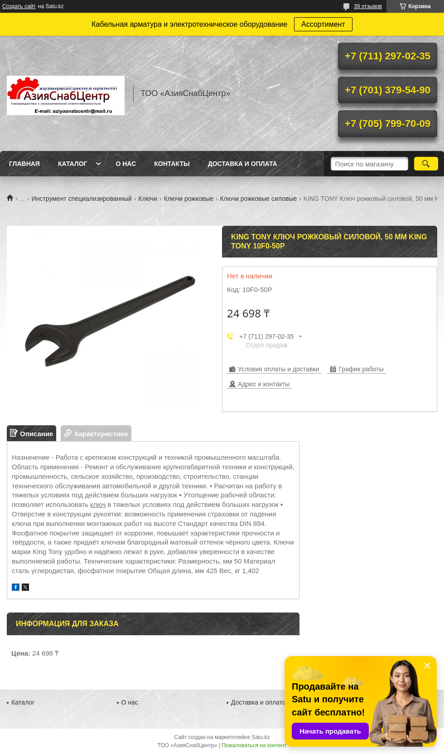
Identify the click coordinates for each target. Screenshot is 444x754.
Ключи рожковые (188, 198)
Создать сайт (19, 6)
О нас (126, 163)
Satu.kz (260, 737)
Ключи (147, 198)
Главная (24, 163)
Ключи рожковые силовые (258, 198)
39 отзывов (368, 6)
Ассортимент (323, 24)
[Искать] (426, 163)
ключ (98, 504)
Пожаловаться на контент (254, 745)
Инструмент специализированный (82, 198)
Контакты (171, 163)
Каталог (72, 163)
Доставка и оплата (242, 163)
